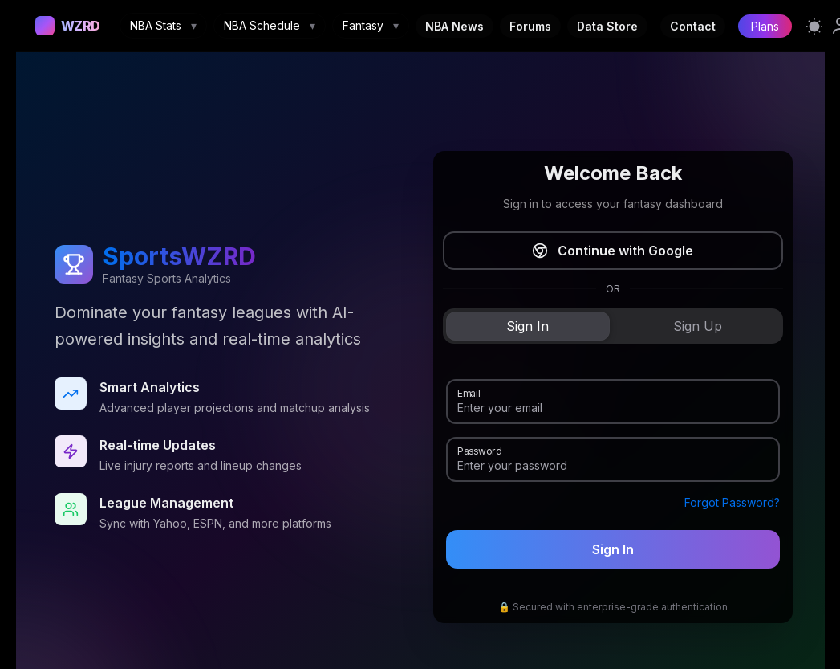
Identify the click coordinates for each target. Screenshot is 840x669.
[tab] (528, 326)
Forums (530, 26)
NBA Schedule (269, 26)
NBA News (454, 26)
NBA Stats (163, 26)
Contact (693, 26)
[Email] (613, 408)
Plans (765, 26)
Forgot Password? (732, 502)
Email (468, 392)
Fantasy (371, 26)
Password (479, 449)
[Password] (613, 466)
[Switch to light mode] (814, 25)
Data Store (607, 26)
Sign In (613, 549)
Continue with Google (612, 251)
